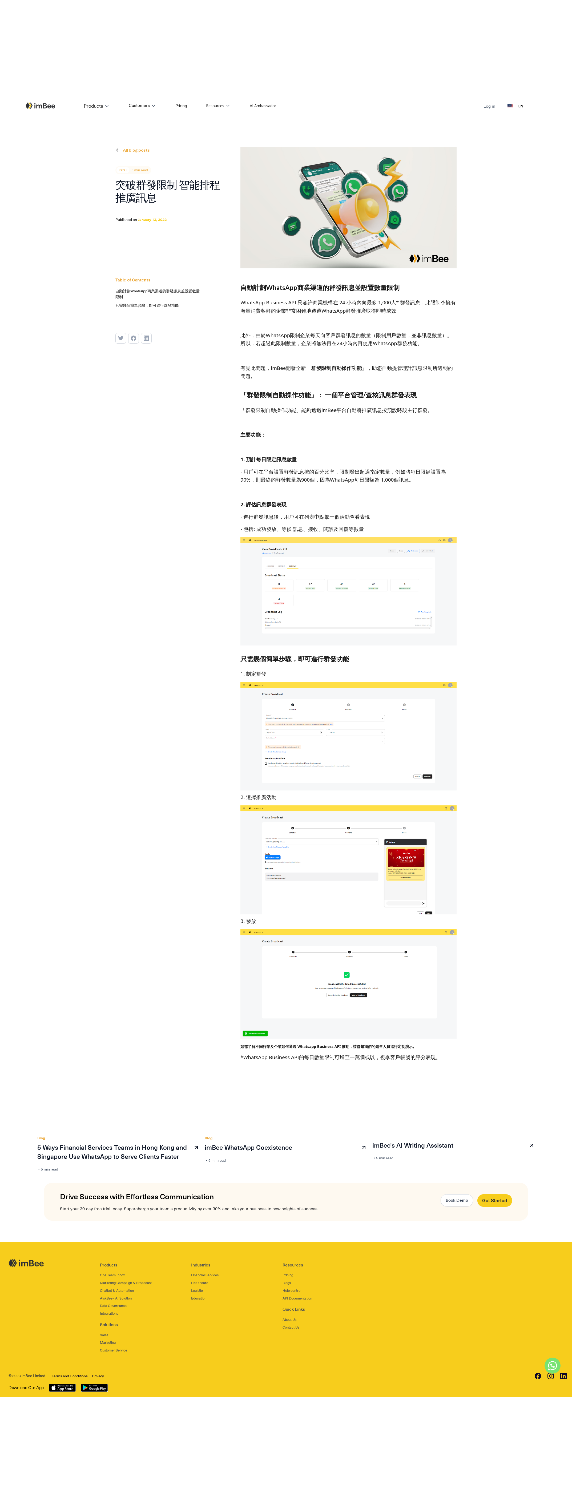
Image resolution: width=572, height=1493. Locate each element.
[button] (96, 106)
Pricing (181, 105)
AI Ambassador (263, 105)
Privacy (98, 1376)
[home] (33, 105)
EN (515, 105)
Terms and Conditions (70, 1376)
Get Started (494, 1200)
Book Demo (457, 1200)
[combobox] (515, 106)
